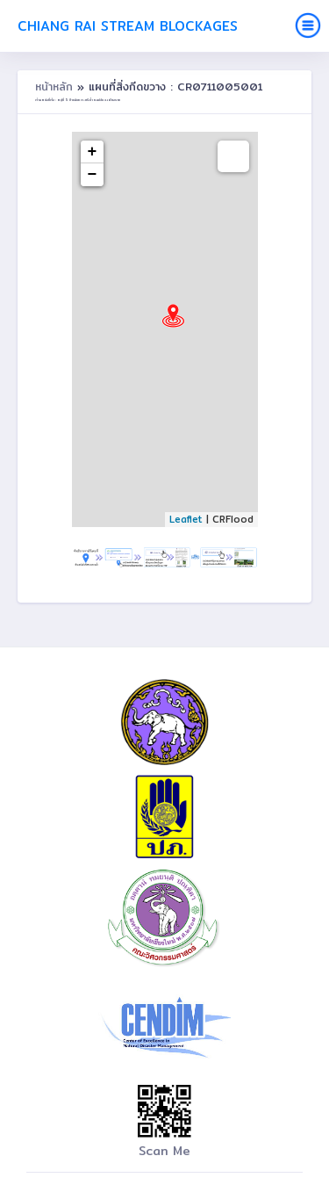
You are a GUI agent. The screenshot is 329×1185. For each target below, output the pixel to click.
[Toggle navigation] (308, 25)
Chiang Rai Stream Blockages (128, 26)
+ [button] (92, 152)
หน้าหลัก (56, 86)
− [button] (92, 174)
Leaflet (186, 519)
